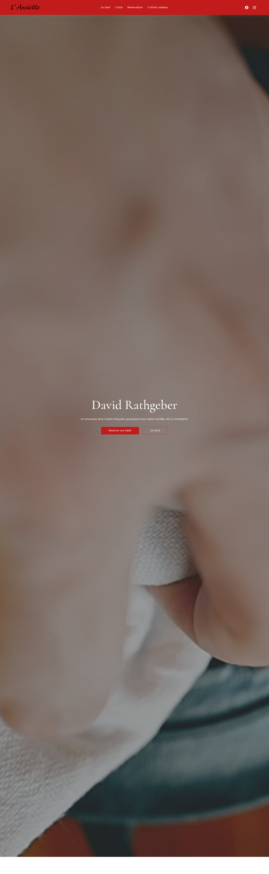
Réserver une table (120, 430)
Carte (119, 7)
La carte (155, 430)
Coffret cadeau (158, 7)
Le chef (105, 7)
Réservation (135, 7)
